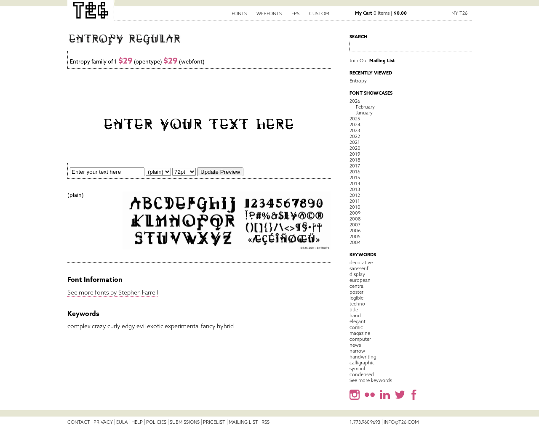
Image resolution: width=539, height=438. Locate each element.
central (357, 286)
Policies (156, 422)
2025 (355, 119)
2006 (355, 231)
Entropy (358, 81)
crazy (99, 326)
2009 (355, 213)
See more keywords (371, 380)
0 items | (381, 13)
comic (356, 327)
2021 (355, 142)
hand (355, 316)
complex (79, 326)
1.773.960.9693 (365, 422)
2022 (355, 136)
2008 (355, 219)
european (360, 280)
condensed (362, 374)
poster (356, 292)
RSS (265, 422)
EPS (295, 13)
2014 (355, 183)
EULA (122, 422)
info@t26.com (401, 422)
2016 (355, 172)
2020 (355, 148)
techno (357, 304)
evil (141, 326)
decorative (361, 262)
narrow (357, 351)
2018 (355, 160)
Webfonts (269, 13)
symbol (357, 369)
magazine (360, 333)
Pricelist (214, 422)
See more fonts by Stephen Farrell (112, 292)
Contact (78, 422)
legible (356, 298)
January (364, 113)
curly (113, 326)
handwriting (363, 357)
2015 (355, 178)
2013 (355, 189)
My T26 (459, 13)
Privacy (103, 422)
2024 (355, 124)
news (355, 345)
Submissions (185, 422)
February (365, 107)
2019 (355, 154)
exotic (155, 326)
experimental (182, 326)
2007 (355, 225)
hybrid (225, 326)
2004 (355, 242)
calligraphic (362, 363)
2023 (355, 130)
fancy (208, 326)
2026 (355, 101)
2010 (355, 207)
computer (360, 339)
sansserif (359, 268)
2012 (355, 195)
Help (137, 422)
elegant (358, 321)
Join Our (372, 61)
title (354, 310)
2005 (355, 236)
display (357, 274)
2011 (355, 201)
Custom (319, 13)
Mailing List (243, 422)
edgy (128, 326)
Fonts (239, 13)
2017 (355, 166)
